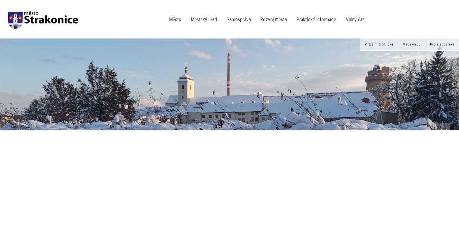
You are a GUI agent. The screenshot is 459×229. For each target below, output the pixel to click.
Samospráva (239, 20)
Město (175, 20)
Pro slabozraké (442, 44)
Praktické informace (316, 20)
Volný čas (355, 20)
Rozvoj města (273, 20)
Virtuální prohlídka (379, 44)
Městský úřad (204, 20)
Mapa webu (411, 44)
